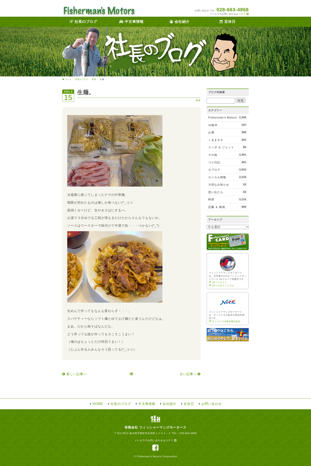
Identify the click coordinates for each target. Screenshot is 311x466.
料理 (198, 100)
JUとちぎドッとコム (221, 285)
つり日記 (227, 162)
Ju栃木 (227, 125)
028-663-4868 (188, 433)
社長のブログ (83, 22)
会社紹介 (180, 22)
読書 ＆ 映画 (227, 207)
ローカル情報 (227, 177)
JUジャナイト (218, 282)
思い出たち (227, 192)
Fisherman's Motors (227, 117)
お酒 (227, 132)
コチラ (244, 14)
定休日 (228, 22)
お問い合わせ (211, 403)
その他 (227, 154)
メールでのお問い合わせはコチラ (155, 440)
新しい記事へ (74, 374)
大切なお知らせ (227, 184)
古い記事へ (190, 374)
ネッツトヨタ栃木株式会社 (225, 321)
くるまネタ (227, 140)
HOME (98, 403)
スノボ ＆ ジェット (227, 147)
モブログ (227, 169)
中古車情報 (131, 22)
